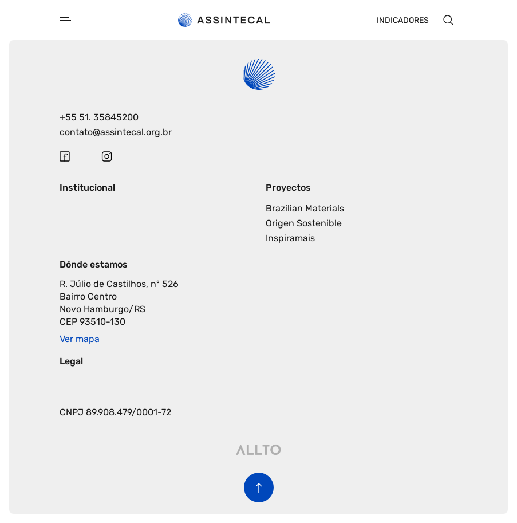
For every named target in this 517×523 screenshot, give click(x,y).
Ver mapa (80, 338)
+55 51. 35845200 (99, 117)
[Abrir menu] (65, 20)
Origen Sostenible (304, 223)
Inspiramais (290, 238)
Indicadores (403, 20)
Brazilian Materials (305, 208)
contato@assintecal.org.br (116, 132)
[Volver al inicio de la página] (259, 487)
